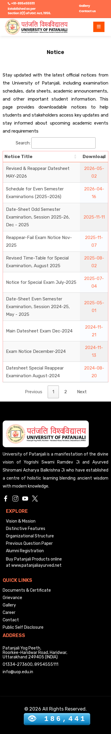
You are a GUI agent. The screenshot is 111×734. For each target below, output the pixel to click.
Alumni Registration (25, 550)
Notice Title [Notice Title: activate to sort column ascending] (18, 156)
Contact (11, 619)
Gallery (84, 5)
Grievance (12, 597)
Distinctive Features (25, 528)
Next (82, 391)
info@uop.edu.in (18, 671)
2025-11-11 (94, 217)
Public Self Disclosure (23, 627)
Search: (56, 143)
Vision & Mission (21, 521)
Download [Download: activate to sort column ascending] (94, 156)
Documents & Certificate (27, 590)
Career (9, 612)
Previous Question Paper (29, 543)
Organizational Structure (30, 536)
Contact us (87, 11)
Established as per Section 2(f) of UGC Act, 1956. (29, 10)
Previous (33, 391)
